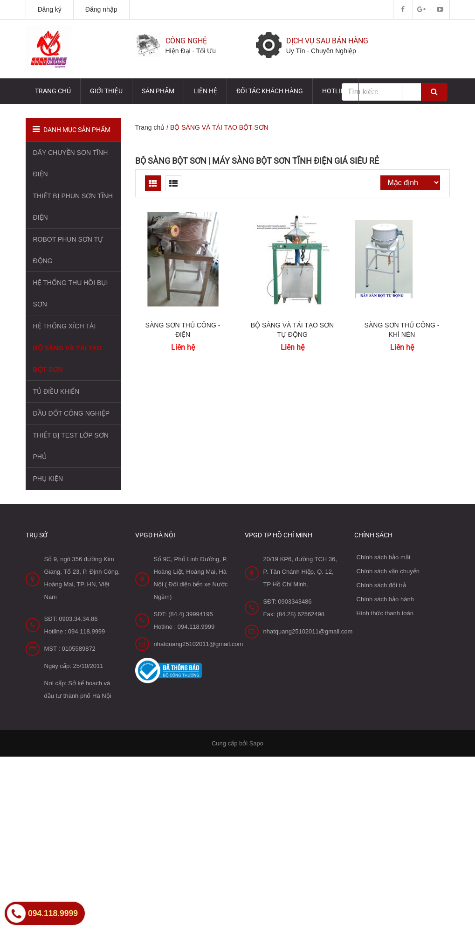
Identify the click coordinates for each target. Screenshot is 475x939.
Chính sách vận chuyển (388, 571)
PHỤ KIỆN (48, 478)
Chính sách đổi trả (381, 585)
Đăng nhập (101, 9)
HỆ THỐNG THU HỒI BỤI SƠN (70, 293)
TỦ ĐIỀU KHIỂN (56, 391)
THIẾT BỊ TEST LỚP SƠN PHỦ (71, 445)
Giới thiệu (106, 91)
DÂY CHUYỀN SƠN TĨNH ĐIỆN (70, 163)
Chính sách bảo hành (385, 599)
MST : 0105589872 (70, 648)
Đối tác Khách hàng (269, 91)
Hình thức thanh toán (385, 613)
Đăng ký (50, 9)
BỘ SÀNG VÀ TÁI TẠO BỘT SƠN (67, 358)
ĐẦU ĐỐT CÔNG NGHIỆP (71, 413)
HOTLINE (335, 91)
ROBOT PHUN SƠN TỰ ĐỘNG (68, 250)
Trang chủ (53, 91)
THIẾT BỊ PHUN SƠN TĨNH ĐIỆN (73, 206)
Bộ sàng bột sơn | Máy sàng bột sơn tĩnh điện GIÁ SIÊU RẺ (257, 161)
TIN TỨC (380, 91)
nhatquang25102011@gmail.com (198, 643)
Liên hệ (205, 91)
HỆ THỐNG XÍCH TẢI (64, 326)
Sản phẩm (158, 91)
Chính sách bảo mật (384, 557)
